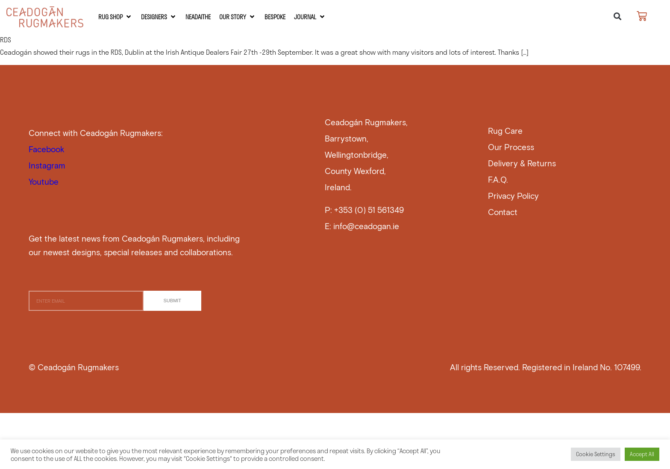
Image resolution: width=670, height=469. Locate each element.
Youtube (44, 181)
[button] (617, 16)
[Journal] (310, 16)
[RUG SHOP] (115, 16)
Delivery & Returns (522, 163)
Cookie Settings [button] (595, 454)
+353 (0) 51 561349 (369, 210)
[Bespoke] (275, 16)
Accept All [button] (642, 454)
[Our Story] (237, 16)
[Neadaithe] (198, 16)
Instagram (47, 165)
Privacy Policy (513, 196)
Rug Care (505, 131)
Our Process (511, 147)
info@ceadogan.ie (366, 226)
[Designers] (159, 16)
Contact (502, 212)
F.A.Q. (498, 179)
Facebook (47, 149)
